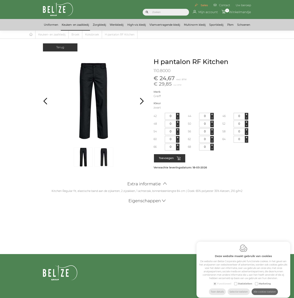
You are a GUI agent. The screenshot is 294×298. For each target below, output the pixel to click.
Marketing (265, 280)
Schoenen (243, 24)
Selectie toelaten (239, 288)
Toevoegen (169, 158)
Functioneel (224, 280)
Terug (60, 47)
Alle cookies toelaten (265, 288)
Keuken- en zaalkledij (75, 24)
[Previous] (45, 101)
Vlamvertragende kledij (164, 24)
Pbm (230, 24)
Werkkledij (117, 24)
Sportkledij (216, 24)
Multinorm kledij (195, 24)
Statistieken (245, 280)
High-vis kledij (136, 24)
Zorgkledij (99, 24)
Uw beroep (243, 5)
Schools (236, 296)
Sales (204, 5)
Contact (224, 5)
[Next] (142, 101)
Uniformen (51, 24)
